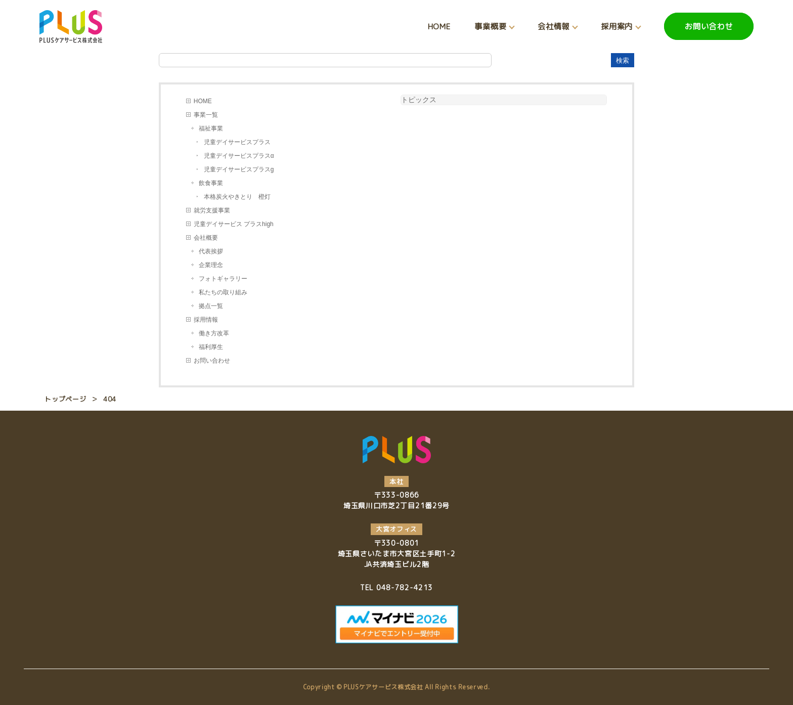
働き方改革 (214, 333)
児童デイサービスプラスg (239, 169)
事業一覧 (206, 114)
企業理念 (211, 265)
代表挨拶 (211, 251)
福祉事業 (211, 128)
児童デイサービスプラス (237, 142)
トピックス (418, 100)
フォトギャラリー (223, 278)
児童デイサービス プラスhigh (234, 224)
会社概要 (206, 237)
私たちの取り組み (223, 292)
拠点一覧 (211, 306)
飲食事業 (211, 183)
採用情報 (206, 319)
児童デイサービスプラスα (239, 155)
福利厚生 (211, 346)
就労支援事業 (212, 210)
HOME (439, 26)
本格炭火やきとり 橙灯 (237, 196)
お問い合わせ (709, 26)
